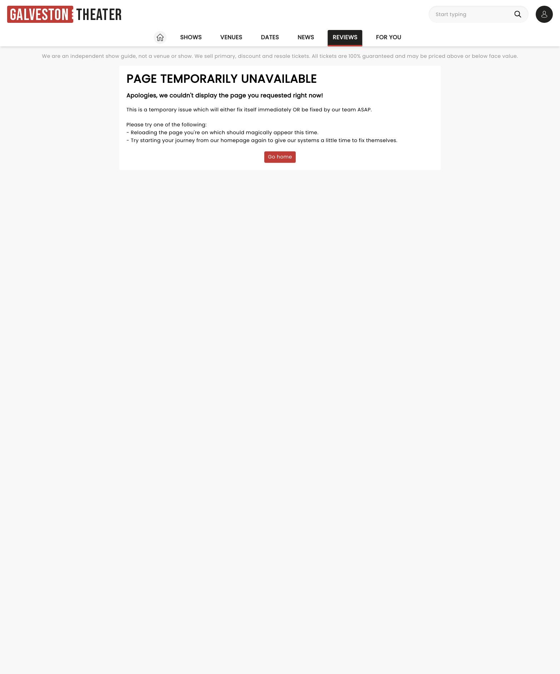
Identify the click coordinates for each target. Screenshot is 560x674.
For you (388, 37)
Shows (190, 37)
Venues (231, 37)
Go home (280, 156)
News (306, 37)
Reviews (345, 37)
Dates (270, 37)
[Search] (519, 14)
